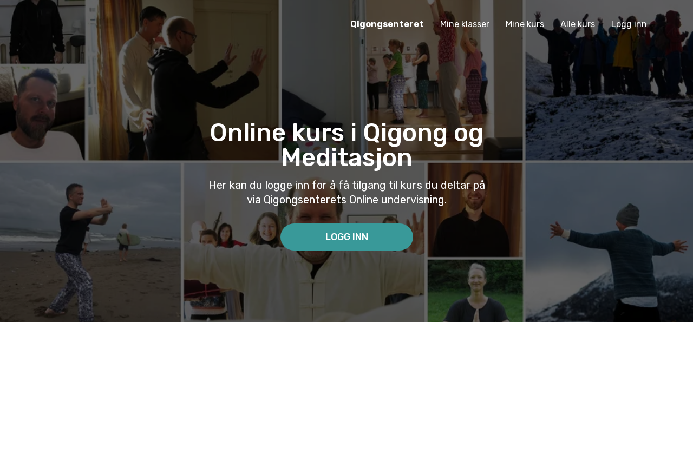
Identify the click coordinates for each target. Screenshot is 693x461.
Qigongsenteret (387, 24)
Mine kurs (525, 24)
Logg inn (629, 24)
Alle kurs (577, 24)
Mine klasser (464, 24)
